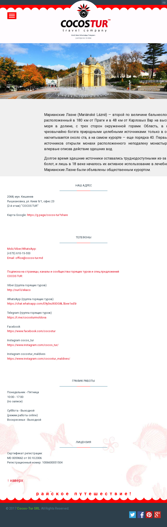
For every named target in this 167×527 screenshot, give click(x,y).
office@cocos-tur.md (29, 258)
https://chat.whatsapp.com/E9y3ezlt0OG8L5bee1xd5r (42, 303)
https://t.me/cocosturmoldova (26, 317)
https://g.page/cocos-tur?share (47, 215)
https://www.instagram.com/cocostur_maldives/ (38, 358)
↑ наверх (15, 480)
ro (164, 2)
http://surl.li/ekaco (19, 290)
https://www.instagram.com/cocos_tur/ (32, 345)
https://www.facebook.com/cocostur (31, 331)
